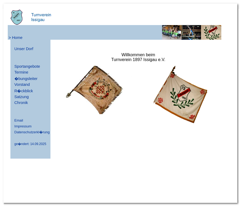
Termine (21, 72)
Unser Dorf (23, 49)
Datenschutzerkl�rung (32, 132)
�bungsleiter (26, 79)
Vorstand (22, 84)
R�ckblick (23, 91)
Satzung (21, 97)
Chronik (21, 103)
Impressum (23, 126)
